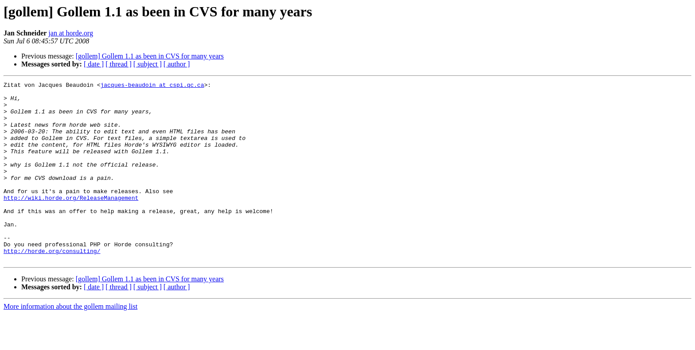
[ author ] (177, 64)
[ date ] (94, 64)
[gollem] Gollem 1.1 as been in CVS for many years (150, 56)
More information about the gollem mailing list (70, 342)
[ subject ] (147, 64)
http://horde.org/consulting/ (52, 285)
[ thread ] (118, 64)
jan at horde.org (70, 33)
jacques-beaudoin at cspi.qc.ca (152, 86)
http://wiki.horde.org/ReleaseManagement (71, 222)
